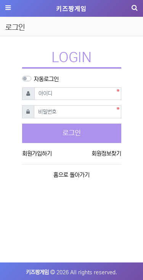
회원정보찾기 (106, 153)
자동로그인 (46, 79)
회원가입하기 (37, 153)
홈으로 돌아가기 (71, 175)
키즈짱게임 (71, 8)
